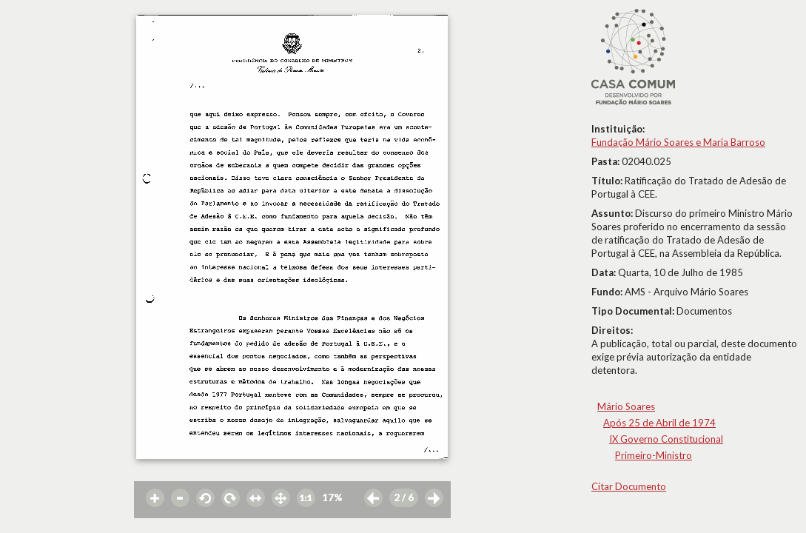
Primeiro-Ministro (653, 455)
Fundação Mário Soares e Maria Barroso (678, 142)
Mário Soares (626, 406)
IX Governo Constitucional (666, 439)
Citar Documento (628, 486)
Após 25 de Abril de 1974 (659, 423)
